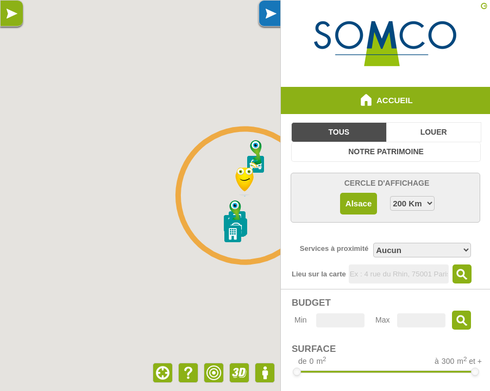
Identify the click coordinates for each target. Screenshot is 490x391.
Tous (339, 132)
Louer (433, 132)
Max (382, 320)
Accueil (385, 100)
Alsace (358, 203)
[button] (256, 154)
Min (300, 320)
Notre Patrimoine (386, 151)
